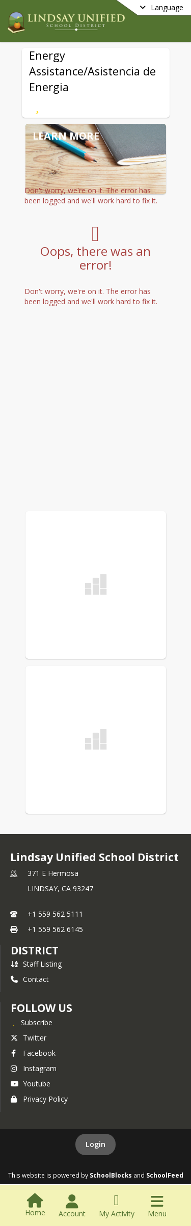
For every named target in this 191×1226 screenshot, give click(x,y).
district (35, 950)
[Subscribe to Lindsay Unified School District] (31, 1022)
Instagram (34, 1068)
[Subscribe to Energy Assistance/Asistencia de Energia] (37, 106)
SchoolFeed (164, 1175)
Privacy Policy (39, 1099)
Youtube (30, 1083)
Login (95, 1144)
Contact (30, 979)
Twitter (28, 1038)
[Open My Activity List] (116, 1206)
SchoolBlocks (111, 1175)
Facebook (33, 1053)
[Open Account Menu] (72, 1206)
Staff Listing (36, 964)
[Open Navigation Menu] (157, 1206)
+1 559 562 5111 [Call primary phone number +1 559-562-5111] (55, 914)
